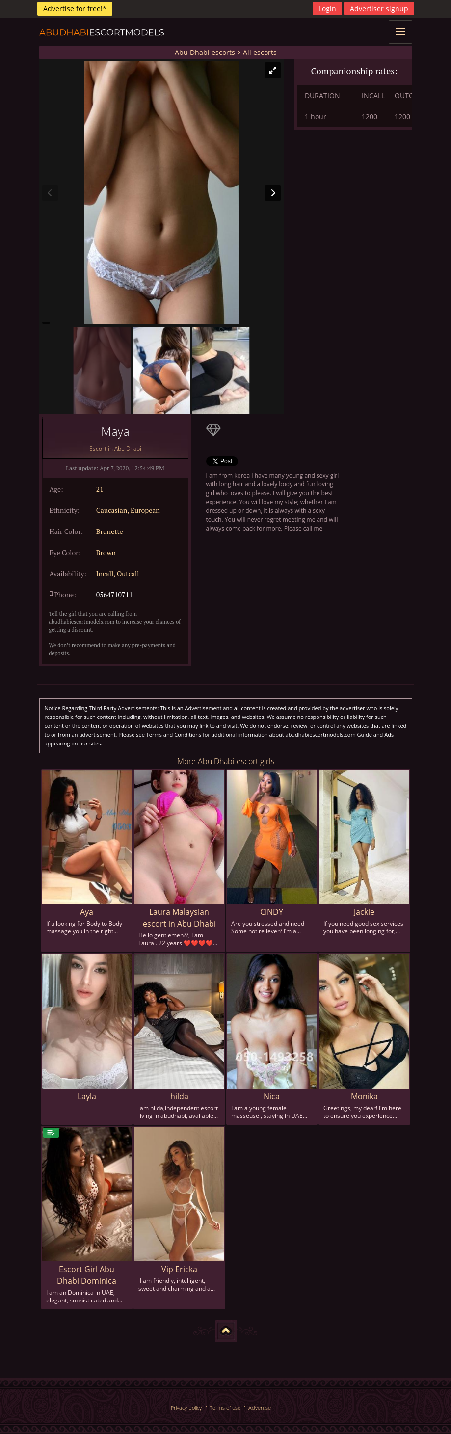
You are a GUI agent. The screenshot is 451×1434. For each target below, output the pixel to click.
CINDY (271, 911)
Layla (87, 1096)
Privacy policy (186, 1407)
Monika (364, 1096)
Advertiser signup (379, 8)
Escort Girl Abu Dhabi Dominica (86, 1275)
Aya (86, 911)
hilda (179, 1096)
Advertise (259, 1407)
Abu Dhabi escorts (205, 52)
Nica (272, 1096)
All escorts (260, 52)
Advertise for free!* (74, 8)
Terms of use (225, 1407)
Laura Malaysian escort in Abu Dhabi (179, 917)
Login (327, 8)
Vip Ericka (179, 1269)
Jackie (364, 911)
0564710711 (114, 594)
